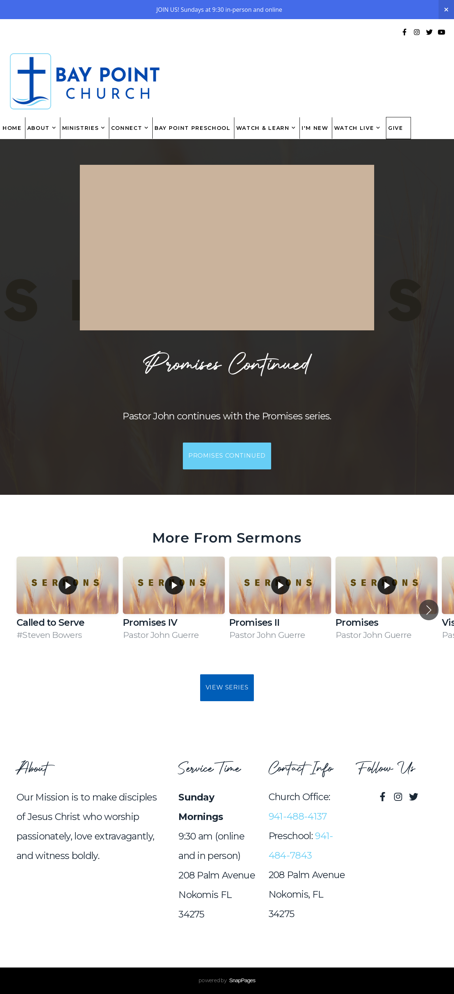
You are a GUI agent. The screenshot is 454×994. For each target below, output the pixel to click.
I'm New (315, 128)
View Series (227, 687)
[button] (429, 610)
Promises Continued (227, 455)
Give (395, 128)
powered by (227, 980)
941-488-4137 (298, 816)
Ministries (84, 128)
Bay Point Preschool (193, 128)
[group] (67, 603)
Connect (130, 128)
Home (12, 128)
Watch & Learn (266, 128)
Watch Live (357, 128)
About (42, 128)
